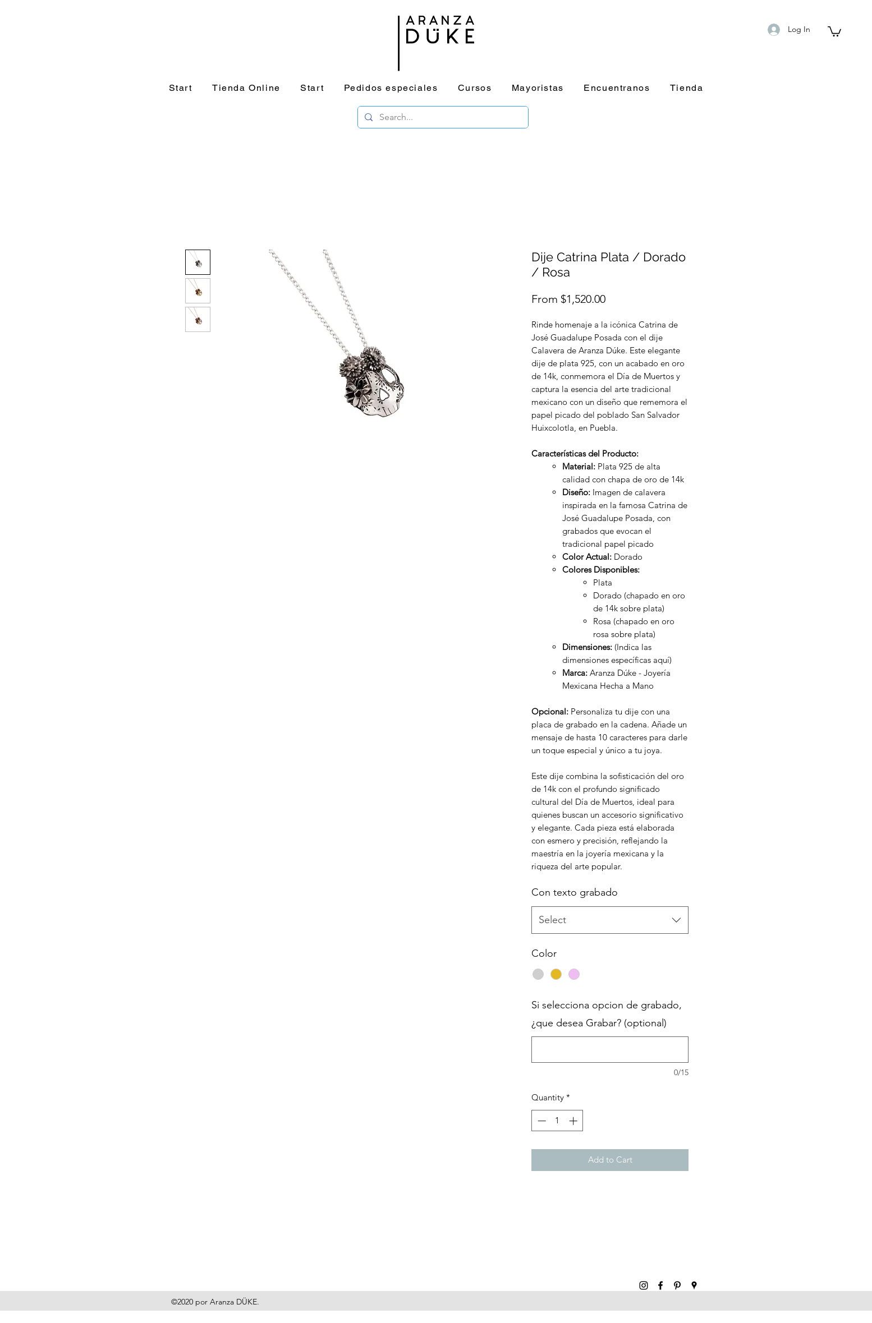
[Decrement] (540, 1120)
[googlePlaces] (694, 1285)
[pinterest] (677, 1285)
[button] (834, 30)
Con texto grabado (574, 892)
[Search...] (441, 117)
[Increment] (574, 1120)
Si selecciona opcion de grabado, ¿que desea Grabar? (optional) (606, 1014)
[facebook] (660, 1285)
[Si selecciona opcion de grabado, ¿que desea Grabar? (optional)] (610, 1049)
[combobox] (610, 920)
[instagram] (643, 1285)
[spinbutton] (557, 1120)
